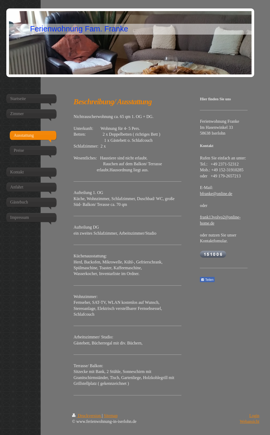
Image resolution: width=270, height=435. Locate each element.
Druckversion (87, 415)
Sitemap (111, 415)
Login (254, 415)
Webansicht (249, 421)
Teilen (207, 280)
